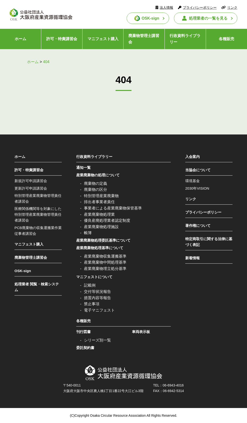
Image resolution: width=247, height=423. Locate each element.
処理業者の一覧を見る (208, 18)
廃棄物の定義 (95, 183)
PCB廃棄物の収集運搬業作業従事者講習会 (38, 231)
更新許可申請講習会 (30, 188)
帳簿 (88, 233)
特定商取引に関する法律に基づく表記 (208, 242)
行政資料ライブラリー (185, 39)
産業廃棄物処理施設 (101, 227)
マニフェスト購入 (103, 39)
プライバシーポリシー (200, 7)
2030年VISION (197, 188)
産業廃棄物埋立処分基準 (105, 269)
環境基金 (192, 181)
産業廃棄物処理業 (99, 214)
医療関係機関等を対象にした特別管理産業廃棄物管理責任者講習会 (38, 214)
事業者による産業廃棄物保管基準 (113, 208)
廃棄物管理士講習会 (143, 39)
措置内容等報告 (97, 298)
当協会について (198, 170)
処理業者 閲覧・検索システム (36, 287)
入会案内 (192, 157)
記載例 (90, 285)
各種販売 (226, 39)
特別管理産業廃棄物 (101, 196)
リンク (232, 7)
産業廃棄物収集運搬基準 (105, 256)
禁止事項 (91, 304)
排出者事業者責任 (99, 202)
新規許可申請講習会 (30, 181)
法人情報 (166, 7)
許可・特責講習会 (61, 39)
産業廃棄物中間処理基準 (105, 262)
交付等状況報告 (97, 291)
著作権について (198, 225)
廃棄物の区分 (95, 189)
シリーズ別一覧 (97, 340)
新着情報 (192, 258)
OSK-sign (150, 18)
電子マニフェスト (99, 310)
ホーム (20, 39)
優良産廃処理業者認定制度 (107, 220)
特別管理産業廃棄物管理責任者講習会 (38, 198)
